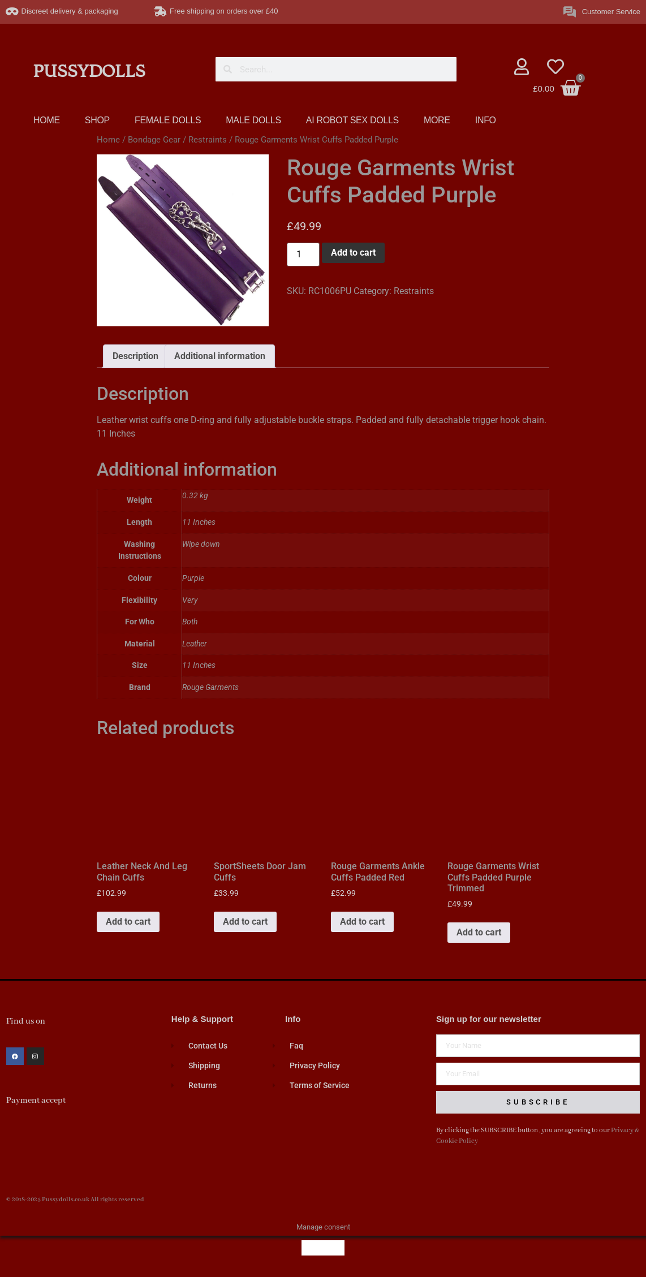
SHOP (97, 120)
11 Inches (199, 665)
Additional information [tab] (219, 356)
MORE (437, 120)
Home (108, 140)
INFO (485, 120)
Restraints (207, 140)
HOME (46, 120)
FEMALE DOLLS (168, 120)
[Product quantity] (303, 254)
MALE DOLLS (253, 120)
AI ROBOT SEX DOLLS (352, 120)
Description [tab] (135, 356)
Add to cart (353, 252)
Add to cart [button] (128, 921)
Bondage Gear (154, 140)
